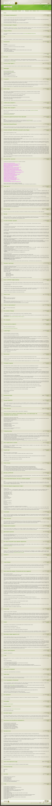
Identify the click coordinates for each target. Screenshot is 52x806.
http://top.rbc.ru (16, 161)
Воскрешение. (7, 41)
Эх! (4, 36)
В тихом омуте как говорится (10, 324)
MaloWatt (47, 354)
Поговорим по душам (8, 363)
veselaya (47, 117)
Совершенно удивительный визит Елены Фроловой (15, 116)
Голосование (6, 511)
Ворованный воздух (8, 395)
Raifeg (48, 15)
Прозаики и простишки (8, 263)
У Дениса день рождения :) (9, 102)
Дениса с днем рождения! (9, 650)
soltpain (48, 555)
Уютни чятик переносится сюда (10, 761)
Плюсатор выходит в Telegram (10, 25)
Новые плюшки (7, 463)
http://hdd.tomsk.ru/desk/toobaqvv (8, 545)
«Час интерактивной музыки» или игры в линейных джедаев (17, 478)
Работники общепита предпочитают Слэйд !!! (13, 486)
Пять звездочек (7, 319)
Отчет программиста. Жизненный (11, 680)
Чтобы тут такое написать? (9, 305)
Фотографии (6, 701)
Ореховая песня (7, 731)
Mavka (48, 473)
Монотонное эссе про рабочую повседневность (14, 720)
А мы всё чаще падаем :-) (9, 63)
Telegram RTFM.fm (8, 30)
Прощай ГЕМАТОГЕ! (8, 400)
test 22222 (6, 774)
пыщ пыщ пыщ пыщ (8, 766)
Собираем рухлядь (8, 431)
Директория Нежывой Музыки (10, 124)
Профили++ (6, 554)
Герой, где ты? (7, 186)
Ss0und (48, 79)
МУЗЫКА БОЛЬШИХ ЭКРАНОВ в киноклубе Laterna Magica (16, 130)
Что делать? (6, 79)
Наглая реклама (7, 706)
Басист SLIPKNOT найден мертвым (11, 279)
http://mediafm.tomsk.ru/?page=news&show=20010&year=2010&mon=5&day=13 (14, 316)
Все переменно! (7, 694)
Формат (5, 622)
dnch (48, 124)
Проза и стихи (7, 294)
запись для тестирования (9, 669)
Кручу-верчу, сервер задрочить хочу (11, 634)
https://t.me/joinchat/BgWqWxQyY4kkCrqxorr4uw (29, 33)
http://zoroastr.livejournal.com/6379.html (9, 114)
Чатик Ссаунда (7, 209)
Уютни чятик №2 (7, 408)
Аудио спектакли (7, 518)
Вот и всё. (6, 56)
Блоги (5, 12)
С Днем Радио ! (7, 330)
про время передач (8, 713)
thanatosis (47, 324)
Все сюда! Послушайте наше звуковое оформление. (15, 541)
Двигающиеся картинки (9, 531)
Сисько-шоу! (6, 609)
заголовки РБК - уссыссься (9, 159)
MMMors (47, 209)
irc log (5, 783)
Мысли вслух (6, 354)
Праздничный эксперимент (9, 525)
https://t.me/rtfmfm (14, 27)
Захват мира (6, 674)
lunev (48, 571)
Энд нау (5, 214)
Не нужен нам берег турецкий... (10, 220)
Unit (48, 25)
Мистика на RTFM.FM (8, 472)
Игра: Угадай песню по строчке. (10, 442)
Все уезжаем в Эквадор (9, 310)
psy (48, 532)
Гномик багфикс (7, 562)
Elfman (48, 103)
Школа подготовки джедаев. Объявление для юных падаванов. (17, 571)
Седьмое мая (6, 450)
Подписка (6, 548)
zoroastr (48, 37)
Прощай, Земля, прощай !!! (9, 107)
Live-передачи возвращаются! (10, 15)
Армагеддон (6, 68)
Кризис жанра (7, 88)
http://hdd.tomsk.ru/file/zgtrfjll (34, 110)
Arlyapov (47, 130)
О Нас (5, 655)
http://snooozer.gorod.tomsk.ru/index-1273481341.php (10, 328)
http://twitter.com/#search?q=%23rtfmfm (19, 552)
